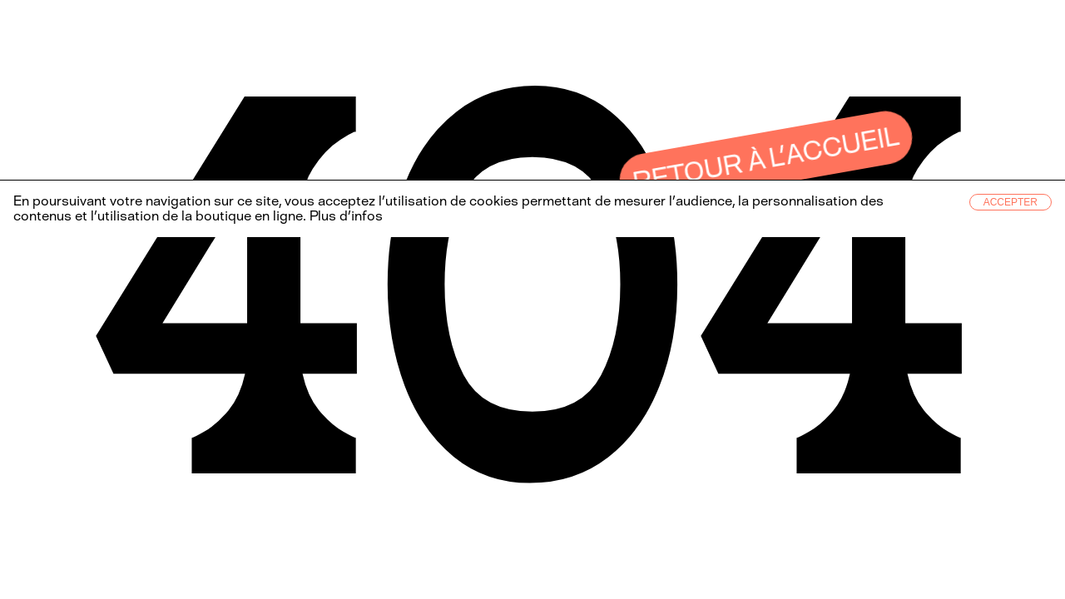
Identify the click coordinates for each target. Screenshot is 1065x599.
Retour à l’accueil (766, 159)
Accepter (1010, 202)
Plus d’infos (344, 216)
